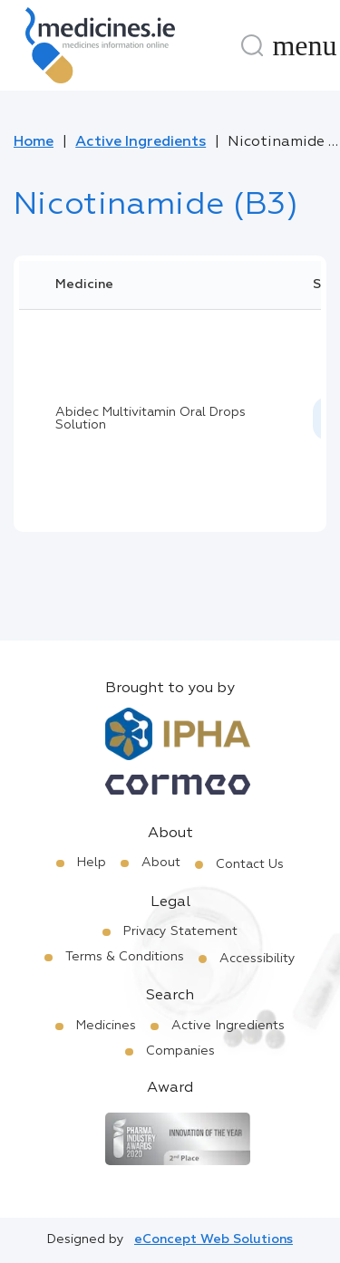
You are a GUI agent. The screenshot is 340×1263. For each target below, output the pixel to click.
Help (91, 862)
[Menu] (304, 45)
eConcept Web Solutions (213, 1239)
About (160, 862)
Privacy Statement (180, 931)
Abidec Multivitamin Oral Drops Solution (150, 418)
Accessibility (257, 958)
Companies (180, 1051)
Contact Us (250, 864)
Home (33, 142)
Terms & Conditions (124, 956)
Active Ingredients (140, 142)
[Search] (252, 45)
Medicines (106, 1025)
